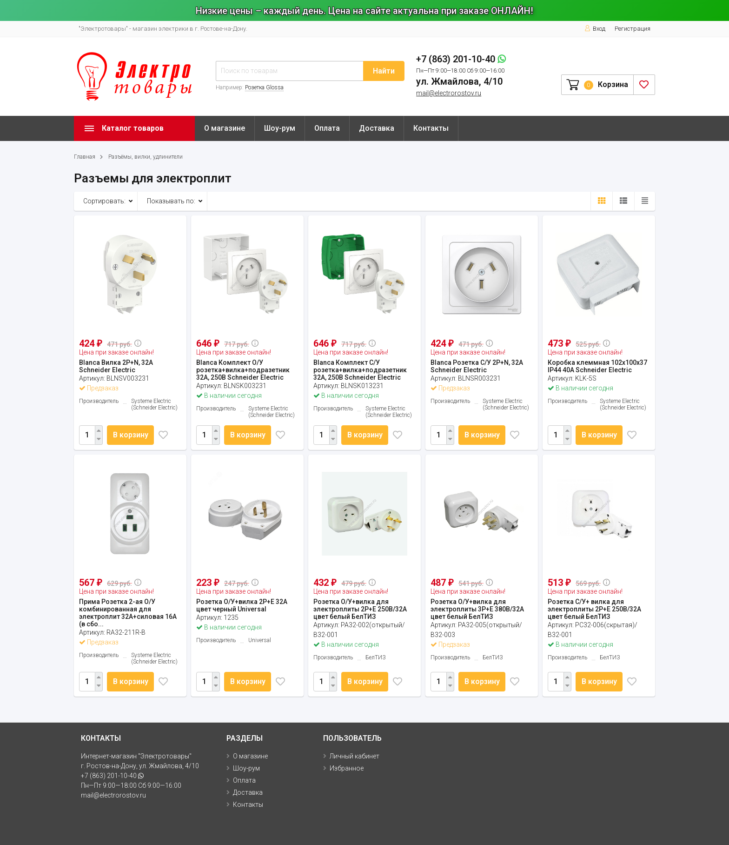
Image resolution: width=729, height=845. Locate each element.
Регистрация (632, 28)
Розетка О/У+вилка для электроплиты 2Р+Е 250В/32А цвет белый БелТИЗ (360, 609)
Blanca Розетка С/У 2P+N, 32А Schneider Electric (477, 366)
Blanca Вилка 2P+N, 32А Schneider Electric (116, 366)
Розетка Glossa (264, 87)
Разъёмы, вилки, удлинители (145, 157)
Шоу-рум (279, 128)
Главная (84, 157)
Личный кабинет (354, 756)
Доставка (376, 128)
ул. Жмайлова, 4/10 (459, 81)
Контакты (431, 128)
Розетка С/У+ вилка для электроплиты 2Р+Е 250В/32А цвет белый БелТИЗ (594, 609)
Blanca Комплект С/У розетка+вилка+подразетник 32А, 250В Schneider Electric (360, 370)
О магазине (224, 128)
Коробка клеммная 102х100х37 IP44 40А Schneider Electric (597, 366)
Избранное (347, 768)
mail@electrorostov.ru (448, 93)
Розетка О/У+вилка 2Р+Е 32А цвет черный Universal (241, 605)
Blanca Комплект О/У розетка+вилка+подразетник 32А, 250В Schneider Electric (243, 370)
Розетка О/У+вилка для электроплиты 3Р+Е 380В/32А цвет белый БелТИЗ (477, 609)
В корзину (132, 434)
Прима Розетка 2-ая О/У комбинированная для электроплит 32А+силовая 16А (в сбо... (128, 613)
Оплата (327, 128)
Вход (594, 28)
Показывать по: (171, 201)
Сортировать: (104, 201)
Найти (384, 71)
